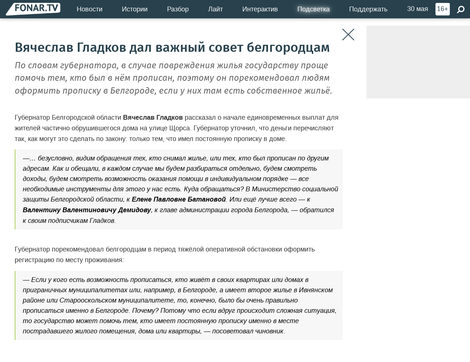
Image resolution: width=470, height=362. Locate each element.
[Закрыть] (348, 35)
